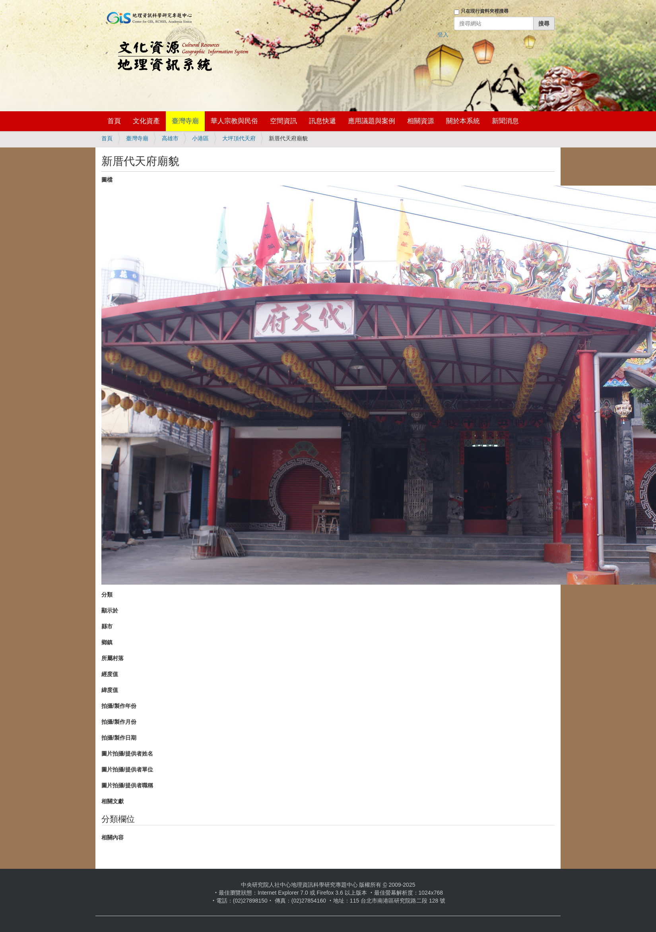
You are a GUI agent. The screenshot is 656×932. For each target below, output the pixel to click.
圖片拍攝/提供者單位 (127, 769)
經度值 (109, 674)
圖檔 (107, 179)
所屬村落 (112, 658)
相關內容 (112, 837)
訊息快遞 (322, 121)
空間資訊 (283, 121)
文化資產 (146, 121)
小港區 (200, 138)
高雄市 (170, 138)
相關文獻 (112, 801)
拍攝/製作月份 (118, 722)
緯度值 (109, 690)
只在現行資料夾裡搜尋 (484, 11)
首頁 (114, 121)
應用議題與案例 (371, 121)
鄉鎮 (107, 642)
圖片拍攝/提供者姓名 (127, 753)
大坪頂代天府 (239, 138)
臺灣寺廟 (185, 121)
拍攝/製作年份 (118, 706)
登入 (442, 34)
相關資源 (420, 121)
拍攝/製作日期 (118, 737)
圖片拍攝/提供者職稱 (127, 785)
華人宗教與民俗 (234, 121)
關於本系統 (463, 121)
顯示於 (109, 610)
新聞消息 (505, 121)
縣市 (107, 626)
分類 (107, 594)
